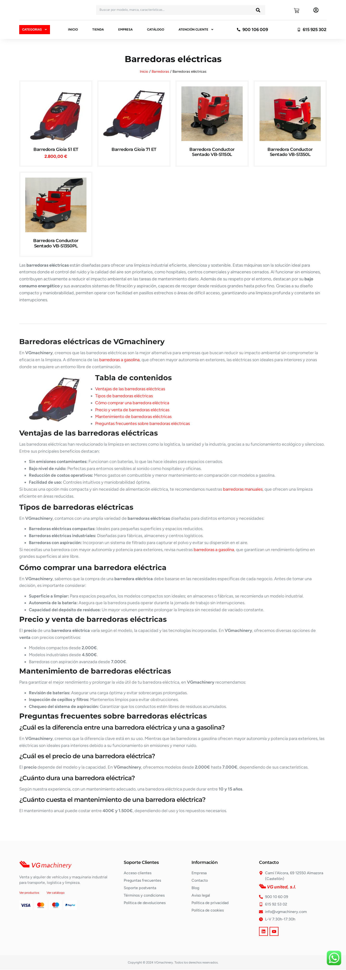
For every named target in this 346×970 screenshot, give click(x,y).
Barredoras (160, 71)
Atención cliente (196, 29)
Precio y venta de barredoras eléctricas (132, 409)
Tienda (98, 29)
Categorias (34, 29)
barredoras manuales (243, 489)
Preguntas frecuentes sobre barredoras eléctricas (142, 423)
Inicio (73, 29)
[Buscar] (258, 10)
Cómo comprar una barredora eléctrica (132, 402)
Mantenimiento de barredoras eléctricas (133, 416)
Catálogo (155, 29)
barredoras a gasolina (119, 359)
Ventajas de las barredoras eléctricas (130, 389)
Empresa (125, 29)
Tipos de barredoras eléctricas (124, 395)
